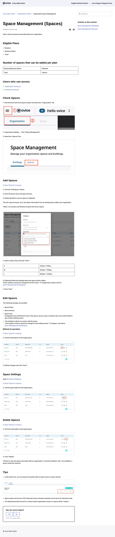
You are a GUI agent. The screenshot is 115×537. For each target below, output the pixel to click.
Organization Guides (24, 14)
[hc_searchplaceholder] (95, 14)
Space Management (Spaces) (88, 29)
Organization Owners (12, 86)
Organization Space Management (44, 14)
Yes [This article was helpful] (9, 514)
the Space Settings (13, 379)
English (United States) (79, 3)
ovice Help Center (9, 14)
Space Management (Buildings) (13, 285)
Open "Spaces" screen (12, 185)
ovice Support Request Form (102, 3)
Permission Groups (11, 90)
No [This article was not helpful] (16, 514)
